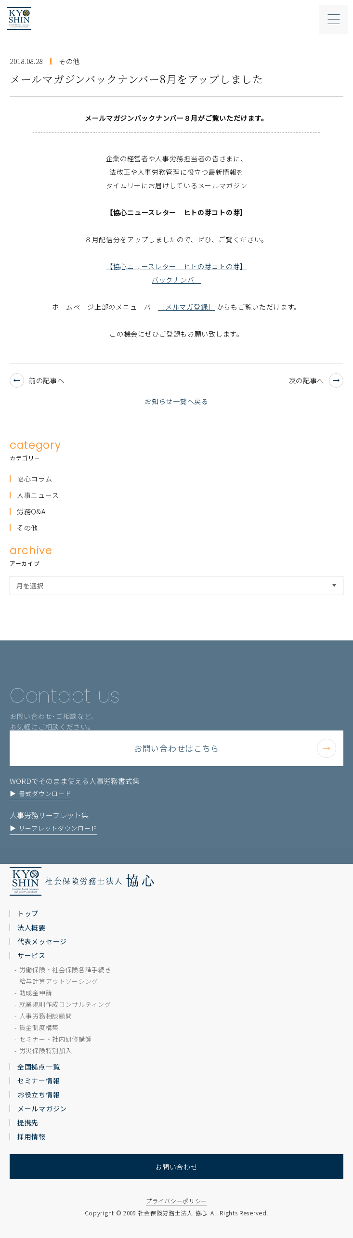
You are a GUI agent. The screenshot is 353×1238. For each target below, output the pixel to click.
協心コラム (34, 478)
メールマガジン (42, 1108)
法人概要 (31, 927)
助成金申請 (35, 993)
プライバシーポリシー (176, 1201)
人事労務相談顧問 (45, 1016)
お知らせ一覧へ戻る (176, 401)
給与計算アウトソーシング (58, 981)
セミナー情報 (38, 1080)
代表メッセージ (42, 941)
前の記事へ (37, 380)
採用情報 (31, 1136)
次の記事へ (316, 380)
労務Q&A (31, 511)
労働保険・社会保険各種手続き (65, 969)
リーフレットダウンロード (58, 839)
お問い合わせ (176, 1167)
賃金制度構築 (39, 1027)
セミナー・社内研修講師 (55, 1039)
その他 (27, 527)
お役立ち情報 (38, 1094)
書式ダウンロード (45, 804)
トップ (28, 913)
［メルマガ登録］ (186, 307)
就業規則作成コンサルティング (65, 1004)
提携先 (28, 1122)
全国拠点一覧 (38, 1066)
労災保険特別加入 (45, 1050)
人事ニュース (38, 495)
